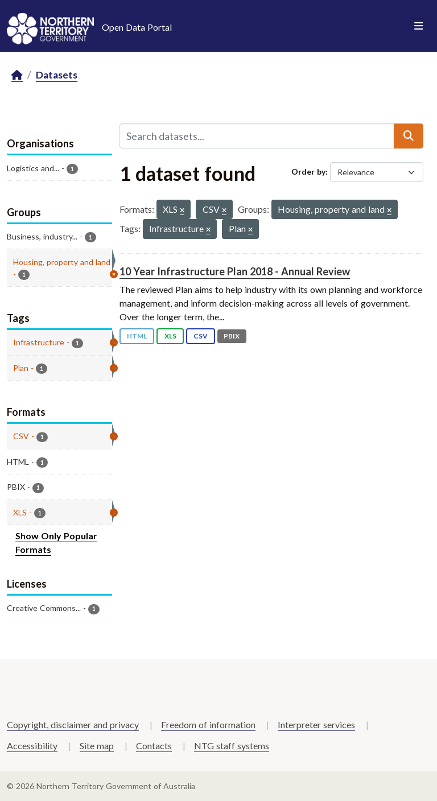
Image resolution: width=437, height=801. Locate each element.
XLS (170, 336)
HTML (137, 336)
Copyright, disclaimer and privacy (73, 724)
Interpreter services (316, 724)
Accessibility (32, 745)
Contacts (154, 745)
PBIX (232, 336)
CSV (200, 336)
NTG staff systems (231, 745)
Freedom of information (208, 724)
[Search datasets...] (256, 135)
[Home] (17, 75)
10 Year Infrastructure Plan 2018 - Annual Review (234, 271)
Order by (308, 171)
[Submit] (408, 135)
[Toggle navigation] (418, 26)
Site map (97, 745)
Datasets (56, 75)
